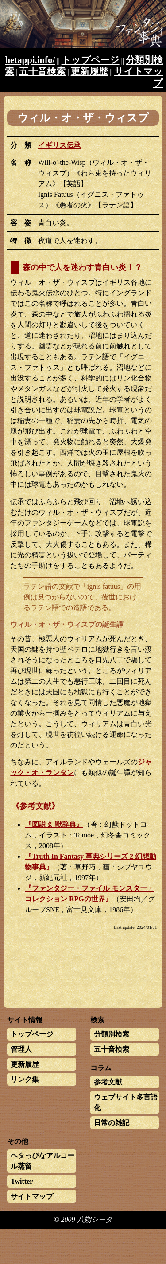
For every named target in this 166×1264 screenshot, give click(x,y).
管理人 (21, 1049)
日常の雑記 (111, 1123)
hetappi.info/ (30, 60)
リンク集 (25, 1079)
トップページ (91, 60)
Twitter (22, 1181)
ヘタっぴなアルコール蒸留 (42, 1161)
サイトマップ (32, 1196)
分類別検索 (111, 1034)
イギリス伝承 (59, 145)
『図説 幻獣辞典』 (54, 824)
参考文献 (108, 1082)
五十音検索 (42, 71)
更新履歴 (89, 71)
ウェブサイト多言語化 (126, 1102)
